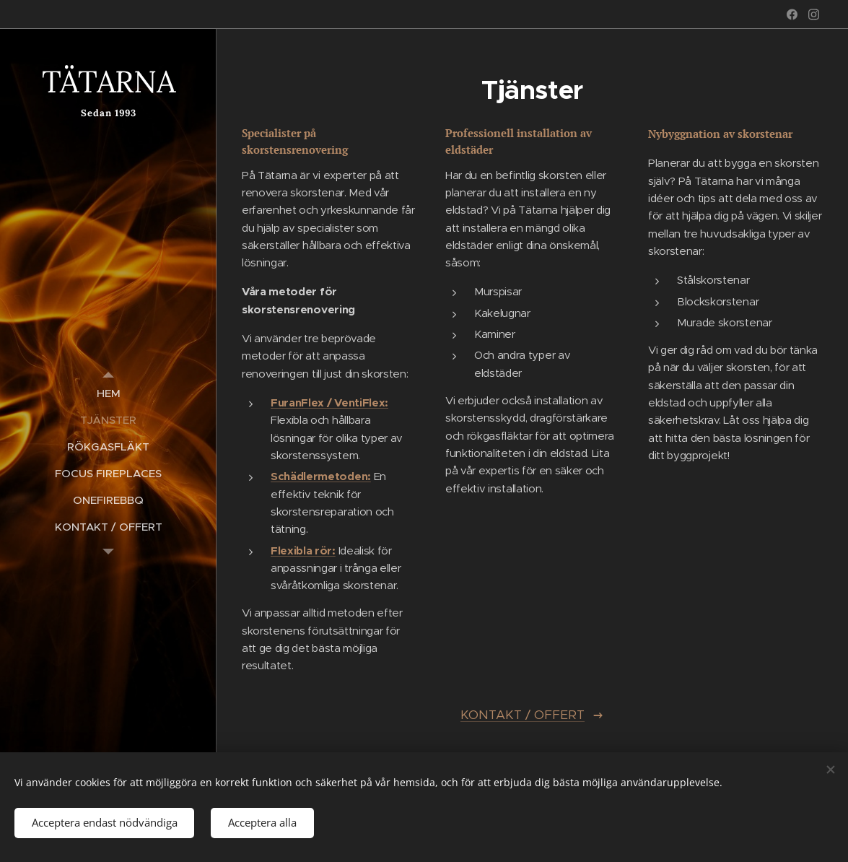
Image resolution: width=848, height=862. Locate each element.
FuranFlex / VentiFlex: (329, 402)
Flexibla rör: (303, 550)
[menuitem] (108, 393)
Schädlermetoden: (321, 476)
